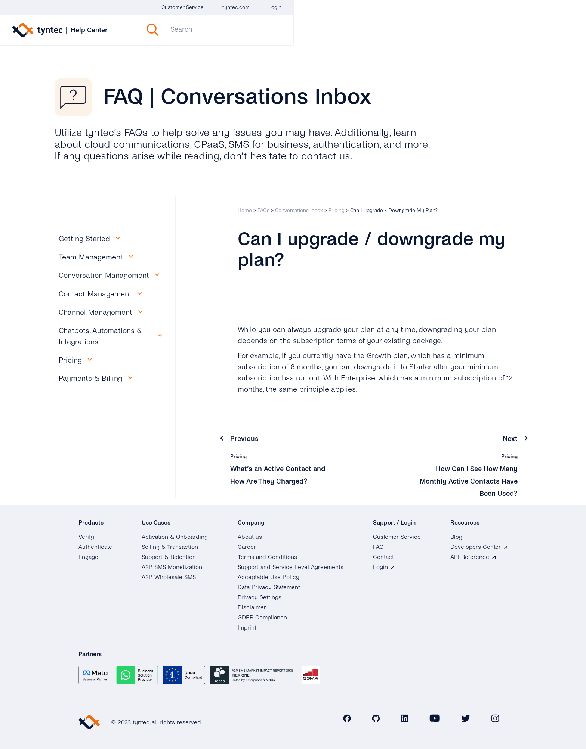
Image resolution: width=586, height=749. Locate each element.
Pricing (337, 210)
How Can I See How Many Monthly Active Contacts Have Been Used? (473, 481)
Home (245, 210)
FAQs (263, 210)
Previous (245, 438)
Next (510, 438)
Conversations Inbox (299, 210)
